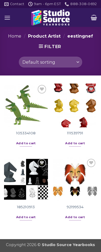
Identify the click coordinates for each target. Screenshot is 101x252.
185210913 (26, 207)
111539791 (75, 133)
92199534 (75, 207)
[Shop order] (50, 62)
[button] (7, 17)
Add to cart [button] (26, 143)
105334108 (26, 133)
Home (14, 36)
